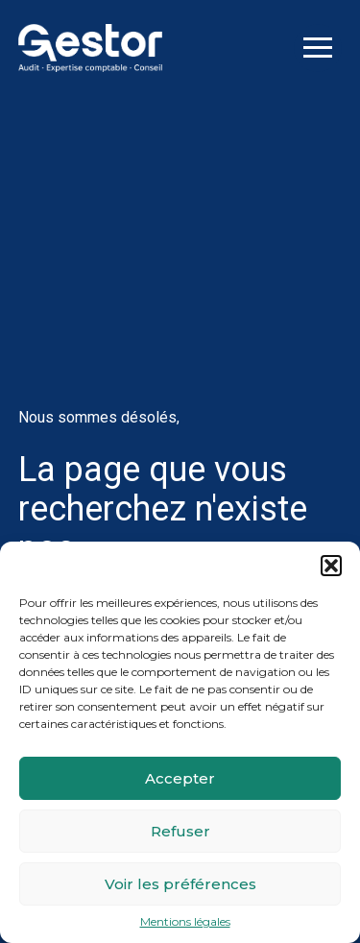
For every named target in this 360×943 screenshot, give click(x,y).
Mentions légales (185, 922)
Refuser (180, 831)
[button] (331, 565)
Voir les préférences (180, 884)
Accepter (180, 778)
